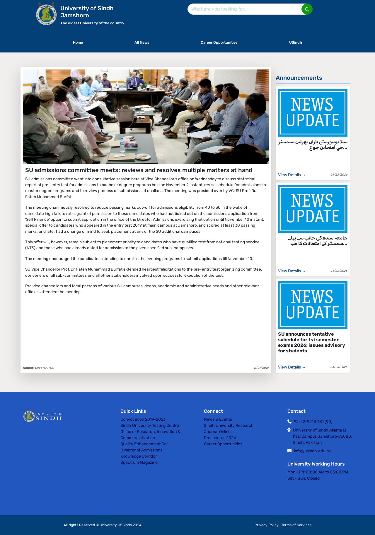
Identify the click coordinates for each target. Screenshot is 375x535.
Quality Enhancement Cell (144, 443)
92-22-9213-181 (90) (313, 421)
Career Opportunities (219, 42)
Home (78, 42)
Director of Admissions (141, 450)
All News (141, 42)
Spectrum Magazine (139, 462)
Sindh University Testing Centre (149, 425)
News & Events (218, 419)
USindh (295, 42)
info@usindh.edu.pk (312, 451)
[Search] (249, 9)
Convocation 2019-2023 (143, 419)
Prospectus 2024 (220, 437)
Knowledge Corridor (138, 456)
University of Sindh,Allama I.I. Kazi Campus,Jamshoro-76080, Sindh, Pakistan (322, 436)
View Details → (292, 174)
